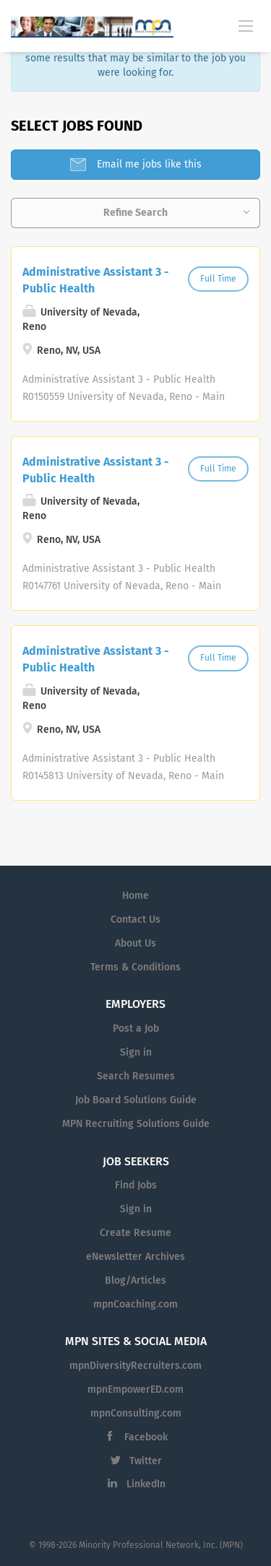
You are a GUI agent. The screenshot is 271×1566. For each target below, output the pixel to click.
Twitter (145, 1461)
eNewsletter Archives (135, 1256)
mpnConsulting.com (135, 1413)
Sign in (136, 1052)
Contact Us (135, 919)
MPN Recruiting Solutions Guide (136, 1124)
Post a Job (136, 1028)
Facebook (146, 1437)
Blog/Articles (135, 1280)
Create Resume (135, 1233)
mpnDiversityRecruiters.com (135, 1366)
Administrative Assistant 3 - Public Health (95, 280)
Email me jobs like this (148, 164)
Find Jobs (136, 1185)
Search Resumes (136, 1076)
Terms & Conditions (135, 967)
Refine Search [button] (135, 212)
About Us (135, 943)
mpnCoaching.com (135, 1304)
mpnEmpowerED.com (135, 1389)
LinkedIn (145, 1484)
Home (135, 895)
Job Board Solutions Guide (136, 1100)
